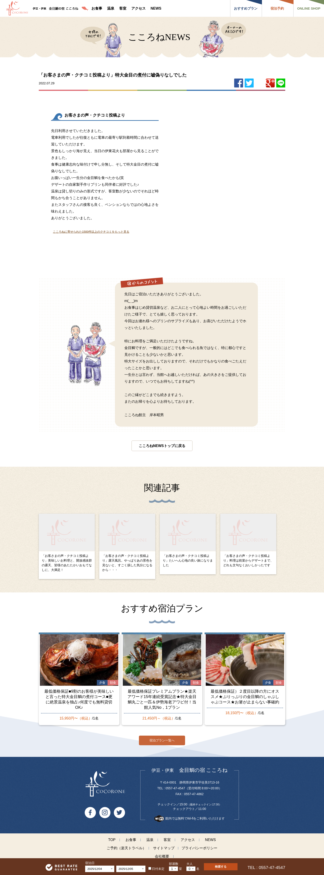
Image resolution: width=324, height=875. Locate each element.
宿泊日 (90, 862)
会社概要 (162, 854)
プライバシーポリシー (199, 846)
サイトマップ (164, 846)
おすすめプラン (245, 8)
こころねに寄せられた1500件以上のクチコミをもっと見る (91, 231)
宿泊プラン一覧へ (162, 738)
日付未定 (156, 869)
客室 (167, 838)
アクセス (188, 838)
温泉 (149, 838)
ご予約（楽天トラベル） (126, 846)
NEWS (210, 838)
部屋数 (173, 863)
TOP (112, 838)
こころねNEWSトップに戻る (162, 446)
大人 (189, 863)
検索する (221, 866)
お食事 (130, 838)
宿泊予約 (277, 8)
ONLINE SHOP (308, 8)
